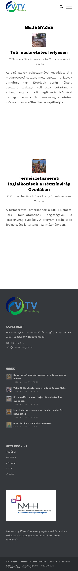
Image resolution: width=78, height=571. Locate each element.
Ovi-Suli (39, 196)
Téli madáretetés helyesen (39, 52)
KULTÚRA (11, 457)
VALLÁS (10, 473)
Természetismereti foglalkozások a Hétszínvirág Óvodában (39, 184)
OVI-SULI (11, 463)
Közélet (37, 59)
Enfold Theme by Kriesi (59, 562)
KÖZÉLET (11, 452)
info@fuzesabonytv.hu (19, 347)
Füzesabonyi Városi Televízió (32, 562)
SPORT (10, 468)
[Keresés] (59, 6)
